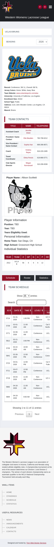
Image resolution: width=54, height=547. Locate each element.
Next (37, 414)
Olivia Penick (28, 158)
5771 (8, 333)
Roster (27, 278)
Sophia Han (28, 145)
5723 (8, 363)
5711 (8, 371)
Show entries (27, 295)
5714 (8, 318)
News (9, 520)
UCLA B (49, 333)
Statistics (43, 278)
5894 (8, 397)
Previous (19, 414)
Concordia (49, 356)
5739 (8, 326)
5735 (8, 348)
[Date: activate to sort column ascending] (17, 310)
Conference (38, 326)
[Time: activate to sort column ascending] (27, 310)
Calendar (11, 528)
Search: (27, 302)
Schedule (10, 278)
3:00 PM (26, 341)
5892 (8, 387)
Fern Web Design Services (36, 543)
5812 (8, 341)
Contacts (11, 531)
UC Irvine (49, 378)
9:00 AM (26, 397)
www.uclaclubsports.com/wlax (27, 93)
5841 (8, 356)
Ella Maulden (28, 138)
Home (9, 492)
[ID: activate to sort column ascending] (8, 310)
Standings (11, 496)
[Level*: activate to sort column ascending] (38, 310)
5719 (8, 378)
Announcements (14, 524)
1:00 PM (26, 318)
